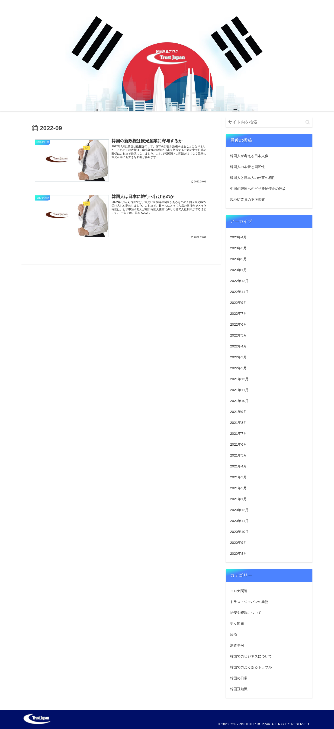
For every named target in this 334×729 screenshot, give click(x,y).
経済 (233, 634)
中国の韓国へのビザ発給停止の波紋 (258, 189)
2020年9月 (238, 542)
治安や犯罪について (245, 613)
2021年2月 (238, 488)
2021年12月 (239, 379)
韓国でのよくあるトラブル (251, 667)
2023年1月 (238, 270)
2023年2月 (238, 259)
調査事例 (237, 645)
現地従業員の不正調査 (247, 199)
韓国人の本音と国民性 (247, 167)
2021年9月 (238, 412)
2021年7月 (238, 433)
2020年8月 (238, 553)
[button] (308, 122)
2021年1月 (238, 499)
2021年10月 (239, 401)
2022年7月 (238, 313)
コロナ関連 (238, 591)
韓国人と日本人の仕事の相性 (252, 178)
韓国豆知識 (238, 689)
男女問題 (237, 623)
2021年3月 (238, 477)
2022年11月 (239, 292)
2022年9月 (238, 303)
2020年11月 (239, 521)
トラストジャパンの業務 (249, 602)
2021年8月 (238, 422)
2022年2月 (238, 368)
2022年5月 (238, 335)
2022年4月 (238, 346)
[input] (269, 122)
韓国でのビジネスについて (251, 656)
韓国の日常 (238, 678)
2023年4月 (238, 237)
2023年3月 (238, 248)
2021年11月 (239, 390)
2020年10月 (239, 532)
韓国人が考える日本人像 (249, 156)
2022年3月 (238, 357)
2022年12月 (239, 281)
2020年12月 (239, 510)
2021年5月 (238, 455)
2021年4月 (238, 466)
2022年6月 (238, 324)
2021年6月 (238, 444)
